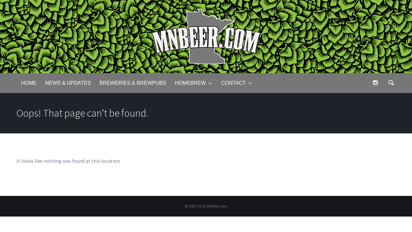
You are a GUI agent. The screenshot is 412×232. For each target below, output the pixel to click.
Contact (233, 83)
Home (28, 83)
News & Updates (68, 83)
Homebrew (190, 83)
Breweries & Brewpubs (132, 83)
